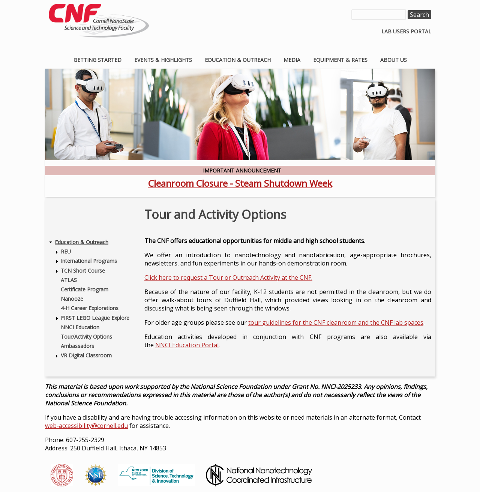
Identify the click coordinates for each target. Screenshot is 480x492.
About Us (393, 59)
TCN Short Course (83, 270)
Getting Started (98, 59)
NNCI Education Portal (187, 345)
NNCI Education (80, 327)
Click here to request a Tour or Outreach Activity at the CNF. (228, 277)
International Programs (89, 260)
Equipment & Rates (340, 59)
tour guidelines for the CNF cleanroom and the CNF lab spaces (335, 322)
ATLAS (69, 280)
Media (292, 59)
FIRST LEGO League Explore (95, 317)
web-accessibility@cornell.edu (86, 426)
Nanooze (72, 298)
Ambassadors (77, 346)
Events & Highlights (163, 59)
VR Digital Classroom (86, 355)
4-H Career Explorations (89, 308)
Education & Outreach (238, 59)
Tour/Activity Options (86, 336)
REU (66, 251)
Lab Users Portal (406, 31)
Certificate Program (84, 289)
